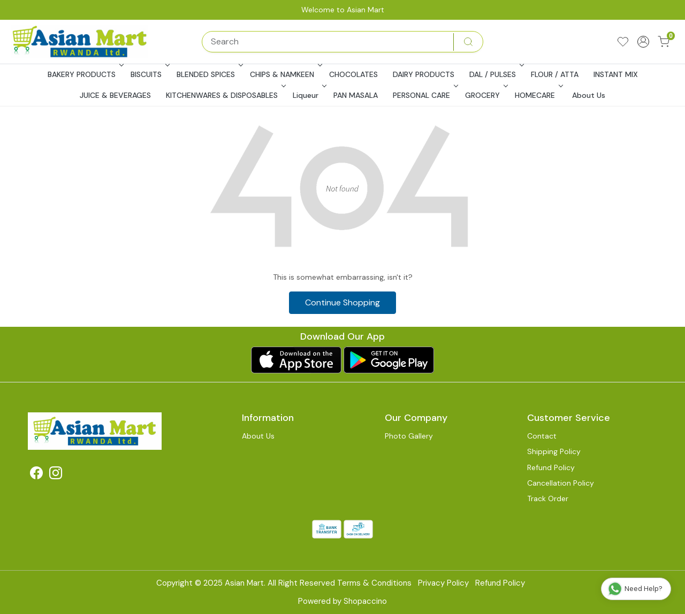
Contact (542, 436)
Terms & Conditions (374, 583)
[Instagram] (55, 475)
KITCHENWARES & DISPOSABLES (225, 95)
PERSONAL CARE (424, 95)
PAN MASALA (355, 95)
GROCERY (485, 95)
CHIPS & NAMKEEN (285, 74)
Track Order (547, 498)
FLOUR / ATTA (555, 74)
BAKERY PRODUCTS (84, 74)
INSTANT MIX (615, 74)
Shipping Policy (554, 451)
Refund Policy (551, 467)
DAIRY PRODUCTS (423, 74)
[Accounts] (643, 42)
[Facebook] (36, 475)
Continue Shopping (342, 302)
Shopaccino (365, 601)
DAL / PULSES (495, 74)
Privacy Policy (443, 583)
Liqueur (308, 95)
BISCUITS (149, 74)
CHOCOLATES (353, 74)
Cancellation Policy (560, 483)
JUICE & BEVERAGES (115, 95)
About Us (588, 95)
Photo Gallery (409, 436)
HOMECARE (538, 95)
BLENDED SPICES (209, 74)
